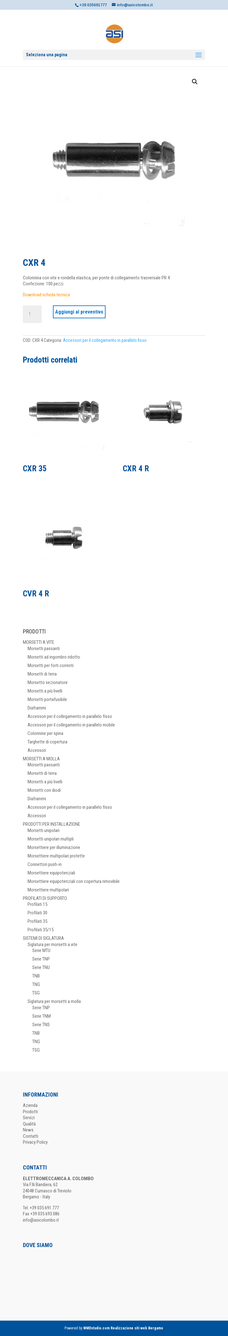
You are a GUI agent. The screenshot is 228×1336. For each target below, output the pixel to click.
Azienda (30, 1105)
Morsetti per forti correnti (51, 665)
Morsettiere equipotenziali (51, 873)
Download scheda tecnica (46, 295)
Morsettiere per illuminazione (54, 847)
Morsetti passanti (44, 648)
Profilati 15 (37, 904)
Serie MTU (41, 950)
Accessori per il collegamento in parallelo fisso (105, 340)
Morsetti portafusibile (47, 699)
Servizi (29, 1117)
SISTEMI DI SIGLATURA (43, 938)
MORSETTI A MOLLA (41, 759)
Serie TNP (41, 959)
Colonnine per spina (45, 733)
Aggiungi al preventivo (79, 312)
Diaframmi (37, 708)
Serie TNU (41, 967)
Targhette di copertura (47, 742)
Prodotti (30, 1111)
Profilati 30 (37, 913)
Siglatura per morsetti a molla (54, 1001)
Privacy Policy (35, 1142)
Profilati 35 (37, 921)
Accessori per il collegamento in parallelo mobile (71, 725)
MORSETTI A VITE (38, 642)
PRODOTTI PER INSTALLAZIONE (51, 824)
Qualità (29, 1124)
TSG (36, 993)
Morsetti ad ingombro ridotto (54, 657)
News (28, 1130)
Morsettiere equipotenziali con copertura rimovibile (74, 881)
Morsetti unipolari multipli (51, 839)
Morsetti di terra (42, 674)
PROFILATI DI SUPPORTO (45, 898)
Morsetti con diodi (44, 790)
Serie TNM (41, 1016)
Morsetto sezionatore (48, 682)
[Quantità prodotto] (32, 314)
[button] (194, 81)
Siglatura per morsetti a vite (52, 944)
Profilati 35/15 (41, 930)
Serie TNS (41, 1024)
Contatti (30, 1136)
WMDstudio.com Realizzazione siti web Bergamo (123, 1328)
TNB (36, 976)
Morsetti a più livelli (45, 691)
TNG (36, 984)
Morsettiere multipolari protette (56, 856)
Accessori (37, 750)
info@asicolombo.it (41, 1220)
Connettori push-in (45, 864)
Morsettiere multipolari (48, 890)
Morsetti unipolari (44, 830)
